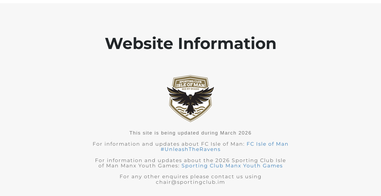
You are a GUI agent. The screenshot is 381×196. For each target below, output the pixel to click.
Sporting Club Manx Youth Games (232, 166)
